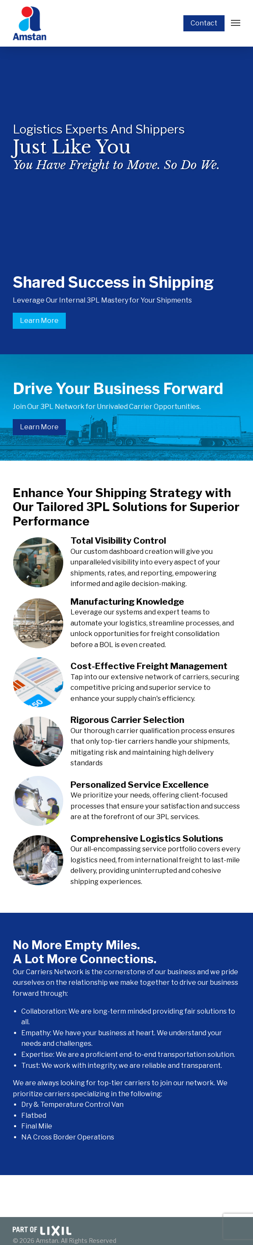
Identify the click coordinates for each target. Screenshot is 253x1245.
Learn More (39, 321)
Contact (204, 23)
